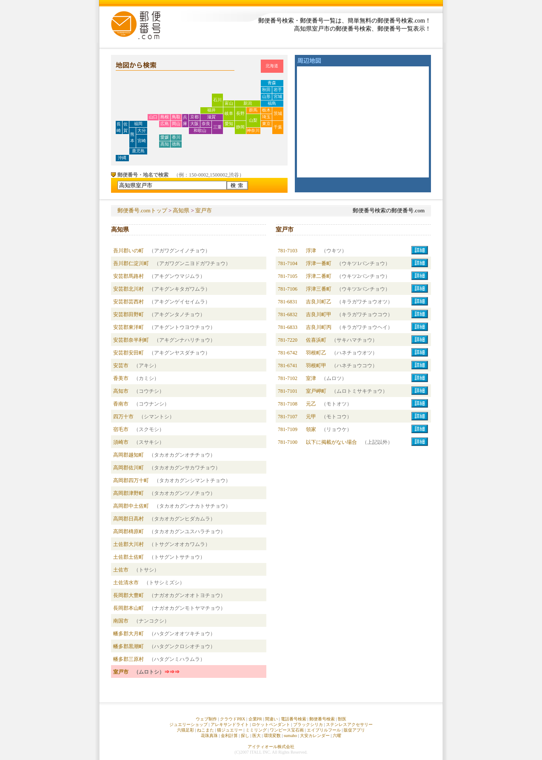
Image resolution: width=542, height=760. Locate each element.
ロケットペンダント (271, 724)
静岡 (240, 127)
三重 (217, 127)
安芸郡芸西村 (128, 302)
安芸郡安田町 (128, 353)
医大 (256, 735)
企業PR (255, 719)
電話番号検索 (293, 719)
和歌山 (200, 130)
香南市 (120, 404)
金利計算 (229, 735)
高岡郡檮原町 (128, 531)
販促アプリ (354, 730)
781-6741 (287, 366)
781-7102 (287, 378)
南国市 (120, 621)
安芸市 (120, 366)
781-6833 (287, 327)
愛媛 (164, 137)
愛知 (229, 123)
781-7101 (287, 391)
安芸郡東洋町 (128, 327)
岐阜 (229, 113)
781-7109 (287, 429)
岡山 (176, 123)
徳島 (176, 144)
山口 (153, 116)
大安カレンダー (315, 735)
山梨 (253, 120)
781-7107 (287, 417)
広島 (164, 123)
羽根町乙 (316, 353)
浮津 (311, 251)
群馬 (253, 110)
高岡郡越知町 (128, 455)
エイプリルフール (324, 730)
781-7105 (287, 276)
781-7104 (287, 263)
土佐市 (120, 570)
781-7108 (287, 404)
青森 (272, 82)
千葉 (278, 127)
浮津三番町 (318, 289)
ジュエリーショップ (188, 724)
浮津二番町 (318, 276)
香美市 (120, 378)
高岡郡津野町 (128, 493)
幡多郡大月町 (128, 634)
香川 (176, 137)
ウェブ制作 (206, 719)
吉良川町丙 (318, 327)
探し (245, 735)
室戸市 (203, 210)
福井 (211, 110)
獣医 (342, 719)
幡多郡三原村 (128, 659)
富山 (229, 103)
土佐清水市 (126, 583)
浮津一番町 (318, 263)
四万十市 (123, 417)
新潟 (247, 103)
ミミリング (256, 730)
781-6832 (287, 314)
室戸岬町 (316, 391)
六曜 (337, 735)
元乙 (311, 404)
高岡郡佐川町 (128, 468)
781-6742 (287, 353)
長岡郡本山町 (128, 608)
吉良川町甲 (318, 314)
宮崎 (141, 140)
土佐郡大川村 (128, 544)
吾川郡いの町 (128, 251)
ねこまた (205, 730)
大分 (141, 130)
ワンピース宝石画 (287, 730)
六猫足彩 (185, 730)
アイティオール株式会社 (271, 746)
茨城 (278, 113)
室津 (311, 378)
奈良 (206, 123)
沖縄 (122, 157)
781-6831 (287, 302)
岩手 (278, 89)
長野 (240, 113)
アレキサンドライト (230, 724)
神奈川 (253, 130)
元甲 (311, 417)
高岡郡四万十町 (131, 480)
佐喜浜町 (316, 340)
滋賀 (211, 116)
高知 (164, 144)
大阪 (194, 123)
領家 (311, 429)
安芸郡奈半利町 (131, 340)
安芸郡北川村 (128, 289)
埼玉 (266, 116)
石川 (217, 99)
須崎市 (120, 442)
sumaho (290, 735)
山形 (266, 96)
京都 (194, 116)
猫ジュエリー (229, 730)
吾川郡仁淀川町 (131, 263)
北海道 (271, 65)
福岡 (138, 123)
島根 (164, 116)
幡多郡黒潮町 (128, 646)
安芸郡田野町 (128, 314)
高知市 (120, 391)
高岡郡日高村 (128, 519)
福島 (272, 103)
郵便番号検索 (322, 719)
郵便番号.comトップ (142, 210)
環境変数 (272, 735)
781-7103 (287, 251)
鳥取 (176, 116)
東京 (266, 123)
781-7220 (287, 340)
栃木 (266, 110)
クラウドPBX (232, 719)
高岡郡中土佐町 (131, 506)
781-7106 (287, 289)
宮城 (278, 96)
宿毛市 (120, 429)
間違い (271, 719)
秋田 (266, 89)
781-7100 (287, 442)
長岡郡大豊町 (128, 595)
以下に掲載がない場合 (331, 442)
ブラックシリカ (308, 724)
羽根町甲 (316, 366)
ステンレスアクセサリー (349, 724)
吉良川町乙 (318, 302)
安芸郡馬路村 (128, 276)
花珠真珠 (209, 735)
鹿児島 (138, 151)
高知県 (181, 210)
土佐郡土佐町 (128, 557)
